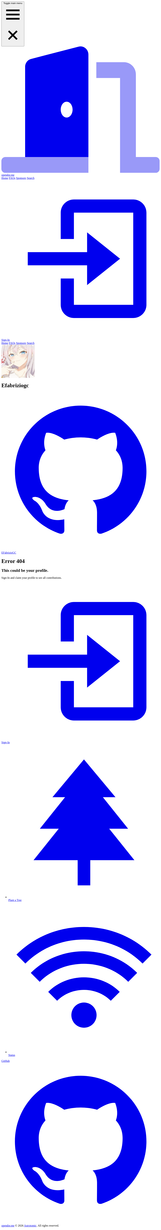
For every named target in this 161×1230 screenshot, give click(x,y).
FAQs (12, 178)
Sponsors (21, 178)
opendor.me (7, 1225)
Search (30, 178)
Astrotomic (30, 1225)
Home (4, 178)
